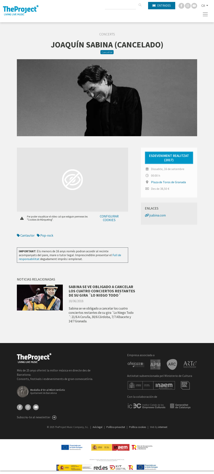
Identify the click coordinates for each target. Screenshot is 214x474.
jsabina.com (155, 215)
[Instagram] (188, 5)
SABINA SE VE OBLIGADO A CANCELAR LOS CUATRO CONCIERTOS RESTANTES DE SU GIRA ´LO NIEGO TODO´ (102, 291)
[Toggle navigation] (205, 14)
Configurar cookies (109, 218)
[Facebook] (182, 5)
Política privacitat (116, 427)
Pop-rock (45, 235)
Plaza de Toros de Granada (168, 182)
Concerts (107, 34)
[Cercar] (140, 5)
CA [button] (203, 5)
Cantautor (26, 235)
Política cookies (138, 427)
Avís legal (98, 427)
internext (162, 427)
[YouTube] (36, 407)
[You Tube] (194, 5)
